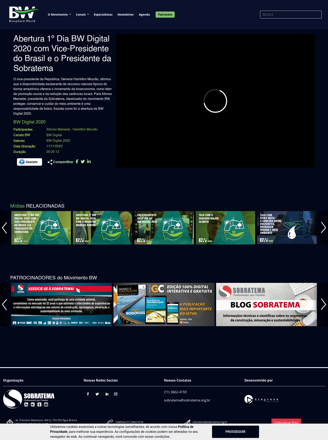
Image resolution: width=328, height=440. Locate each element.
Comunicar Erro (286, 422)
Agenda (144, 14)
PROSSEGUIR (235, 432)
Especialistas (103, 14)
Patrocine (165, 14)
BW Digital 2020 (58, 141)
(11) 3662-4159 (175, 392)
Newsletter (125, 14)
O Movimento (58, 14)
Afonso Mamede (58, 129)
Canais (81, 14)
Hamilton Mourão (85, 129)
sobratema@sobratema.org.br (187, 400)
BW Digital (54, 135)
